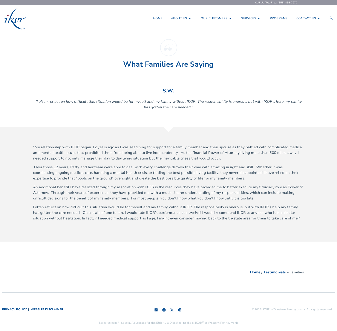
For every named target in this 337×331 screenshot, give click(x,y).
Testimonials (274, 272)
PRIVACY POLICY (14, 309)
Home (255, 272)
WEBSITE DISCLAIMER (47, 309)
